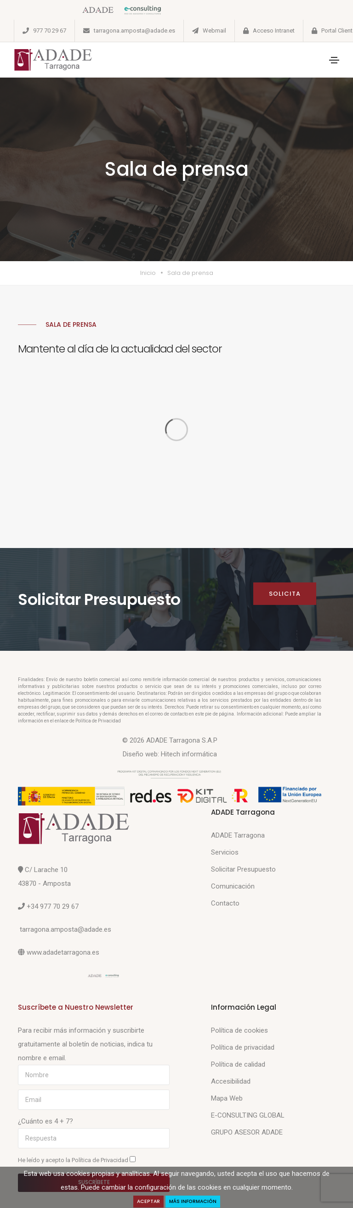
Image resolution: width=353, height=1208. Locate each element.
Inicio (148, 272)
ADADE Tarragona (238, 835)
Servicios (225, 852)
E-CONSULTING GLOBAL (248, 1115)
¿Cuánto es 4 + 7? (45, 1121)
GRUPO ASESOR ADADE (247, 1132)
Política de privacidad (242, 1047)
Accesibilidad (231, 1081)
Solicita (285, 593)
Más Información (192, 1201)
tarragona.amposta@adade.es (134, 30)
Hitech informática (189, 754)
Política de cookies (239, 1030)
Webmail (214, 30)
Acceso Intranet (274, 30)
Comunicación (233, 886)
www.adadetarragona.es (63, 952)
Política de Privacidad (101, 1160)
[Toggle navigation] (334, 60)
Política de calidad (238, 1064)
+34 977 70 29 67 (53, 906)
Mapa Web (227, 1098)
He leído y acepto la (77, 1159)
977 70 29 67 (49, 30)
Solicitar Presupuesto (243, 869)
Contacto (225, 903)
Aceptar (148, 1201)
